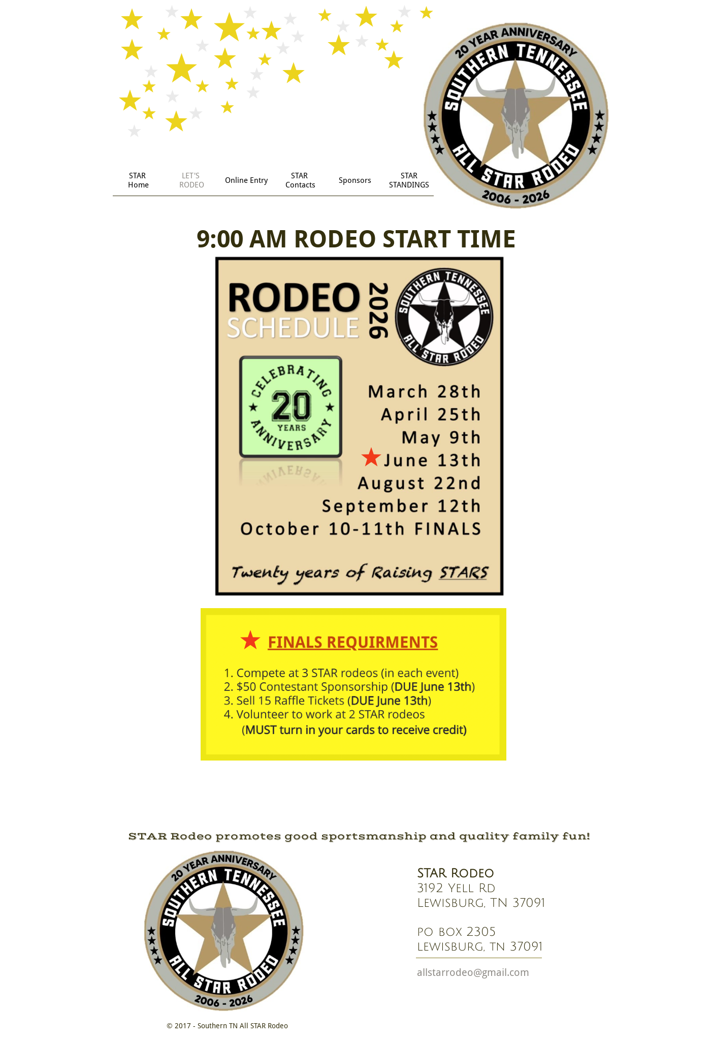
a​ (420, 972)
